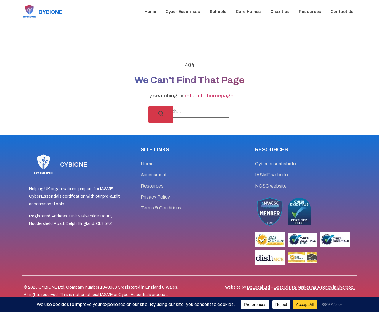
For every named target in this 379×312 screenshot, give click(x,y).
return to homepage (209, 96)
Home (150, 11)
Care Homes (248, 11)
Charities (280, 11)
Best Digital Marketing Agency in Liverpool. (314, 287)
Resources (310, 11)
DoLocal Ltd (258, 287)
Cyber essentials (183, 11)
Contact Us (342, 11)
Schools (218, 11)
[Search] (160, 114)
